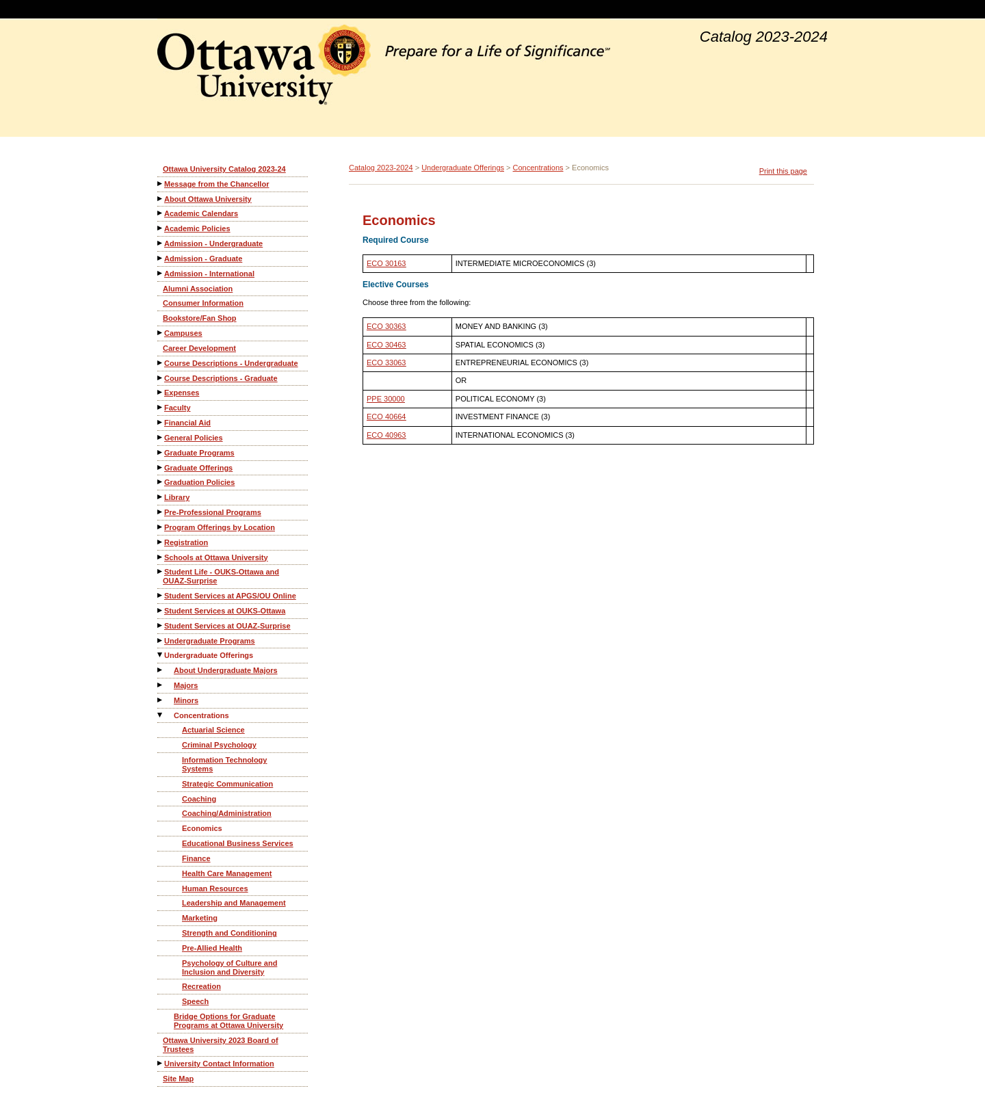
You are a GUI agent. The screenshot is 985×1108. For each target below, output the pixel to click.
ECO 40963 (386, 435)
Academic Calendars (201, 213)
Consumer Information (203, 303)
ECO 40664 (386, 416)
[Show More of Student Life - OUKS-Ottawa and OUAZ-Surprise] (160, 571)
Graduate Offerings (198, 468)
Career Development (199, 348)
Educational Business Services (237, 843)
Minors (186, 700)
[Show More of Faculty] (160, 407)
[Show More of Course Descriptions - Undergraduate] (160, 363)
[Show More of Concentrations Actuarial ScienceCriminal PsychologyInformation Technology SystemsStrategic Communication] (160, 715)
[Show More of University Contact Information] (160, 1063)
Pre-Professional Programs (212, 512)
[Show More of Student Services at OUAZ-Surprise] (160, 625)
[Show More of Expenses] (160, 392)
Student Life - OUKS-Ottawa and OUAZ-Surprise (221, 576)
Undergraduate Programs (209, 641)
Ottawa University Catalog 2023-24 (224, 169)
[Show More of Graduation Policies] (160, 482)
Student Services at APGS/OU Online (230, 596)
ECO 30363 (386, 326)
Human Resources (215, 888)
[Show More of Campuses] (160, 333)
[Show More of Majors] (160, 685)
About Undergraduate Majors (226, 670)
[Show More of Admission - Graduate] (160, 258)
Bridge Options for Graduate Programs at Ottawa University (228, 1020)
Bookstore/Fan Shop (200, 318)
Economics (202, 828)
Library (176, 497)
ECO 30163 (386, 263)
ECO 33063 (386, 362)
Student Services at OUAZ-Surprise (227, 626)
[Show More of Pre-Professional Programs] (160, 512)
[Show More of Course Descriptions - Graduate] (160, 378)
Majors (186, 685)
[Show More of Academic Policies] (160, 228)
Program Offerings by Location (219, 527)
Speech (195, 1001)
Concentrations (201, 715)
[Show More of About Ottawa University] (160, 199)
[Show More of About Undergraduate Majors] (160, 670)
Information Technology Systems (224, 764)
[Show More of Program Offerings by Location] (160, 527)
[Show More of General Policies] (160, 437)
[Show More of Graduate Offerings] (160, 467)
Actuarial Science (213, 730)
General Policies (193, 438)
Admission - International (209, 273)
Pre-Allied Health (212, 948)
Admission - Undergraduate (213, 243)
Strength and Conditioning (229, 933)
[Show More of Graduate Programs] (160, 452)
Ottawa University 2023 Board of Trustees (220, 1044)
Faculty (177, 408)
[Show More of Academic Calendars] (160, 213)
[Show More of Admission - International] (160, 273)
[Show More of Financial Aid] (160, 422)
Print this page (783, 171)
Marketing (200, 918)
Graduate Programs (199, 453)
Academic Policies (197, 228)
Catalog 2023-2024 (381, 167)
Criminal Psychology (219, 745)
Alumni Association (198, 289)
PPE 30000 (386, 399)
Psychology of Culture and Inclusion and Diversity (229, 967)
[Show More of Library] (160, 497)
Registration (186, 542)
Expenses (181, 392)
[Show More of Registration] (160, 542)
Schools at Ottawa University (216, 557)
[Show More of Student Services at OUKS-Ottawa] (160, 610)
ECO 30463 (386, 345)
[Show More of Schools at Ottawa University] (160, 557)
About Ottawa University (208, 199)
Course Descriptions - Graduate (221, 378)
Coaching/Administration (227, 813)
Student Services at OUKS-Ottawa (224, 611)
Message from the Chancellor (216, 184)
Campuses (183, 333)
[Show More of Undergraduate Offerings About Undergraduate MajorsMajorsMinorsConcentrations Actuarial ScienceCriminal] (160, 655)
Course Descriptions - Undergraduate (231, 363)
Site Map (178, 1078)
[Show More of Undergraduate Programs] (160, 640)
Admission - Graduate (203, 258)
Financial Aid (187, 423)
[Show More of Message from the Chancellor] (160, 184)
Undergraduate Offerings (208, 655)
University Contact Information (219, 1063)
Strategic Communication (227, 784)
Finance (196, 858)
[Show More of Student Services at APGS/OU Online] (160, 595)
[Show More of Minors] (160, 700)
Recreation (201, 986)
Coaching (199, 799)
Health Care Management (227, 873)
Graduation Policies (199, 482)
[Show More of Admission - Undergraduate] (160, 243)
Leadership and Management (234, 903)
